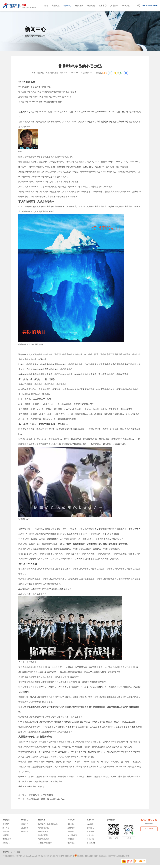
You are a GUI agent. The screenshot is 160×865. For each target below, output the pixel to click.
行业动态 (24, 832)
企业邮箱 (16, 852)
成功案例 (71, 820)
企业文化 (6, 843)
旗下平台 (6, 828)
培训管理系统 (43, 835)
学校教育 (71, 839)
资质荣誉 (6, 832)
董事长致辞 (6, 839)
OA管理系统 (43, 832)
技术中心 (90, 820)
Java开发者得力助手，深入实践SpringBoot (45, 799)
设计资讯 (90, 828)
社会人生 (90, 835)
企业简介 (6, 824)
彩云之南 (90, 839)
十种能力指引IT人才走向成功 (39, 795)
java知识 (90, 824)
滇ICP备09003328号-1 (66, 856)
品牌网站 (71, 828)
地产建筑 (71, 843)
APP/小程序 (72, 835)
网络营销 (90, 832)
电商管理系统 (43, 828)
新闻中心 (24, 820)
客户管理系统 (43, 839)
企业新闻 (24, 828)
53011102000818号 (91, 856)
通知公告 (24, 824)
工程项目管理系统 (45, 843)
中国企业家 (91, 843)
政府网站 (71, 832)
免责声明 (6, 852)
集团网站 (71, 824)
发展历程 (6, 835)
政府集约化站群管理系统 (48, 824)
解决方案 (41, 820)
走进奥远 (6, 820)
